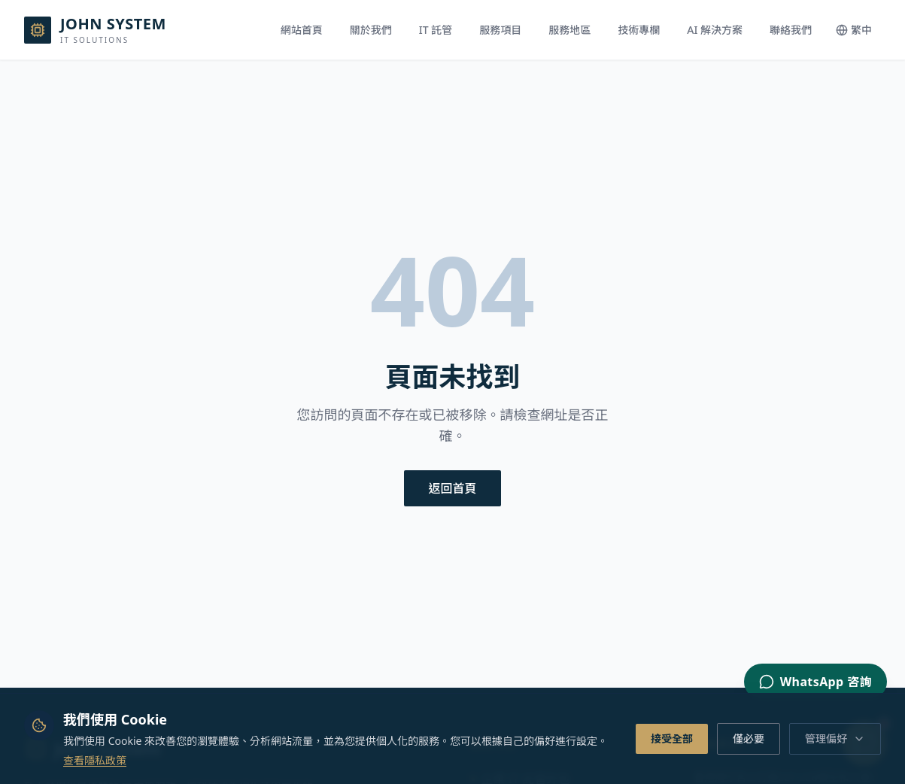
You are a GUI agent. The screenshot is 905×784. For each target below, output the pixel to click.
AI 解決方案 (715, 30)
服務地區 (569, 30)
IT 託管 (435, 30)
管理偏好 (835, 738)
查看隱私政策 (94, 760)
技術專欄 (639, 30)
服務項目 (500, 30)
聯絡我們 (791, 30)
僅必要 (748, 738)
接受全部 (672, 738)
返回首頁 (452, 488)
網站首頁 (302, 30)
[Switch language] (854, 30)
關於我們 (371, 30)
